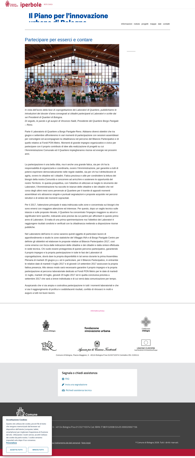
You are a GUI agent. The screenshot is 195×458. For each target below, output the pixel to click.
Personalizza (11, 443)
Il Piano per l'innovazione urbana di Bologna (68, 19)
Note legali (86, 444)
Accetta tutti (16, 450)
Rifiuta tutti (38, 450)
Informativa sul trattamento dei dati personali (61, 444)
